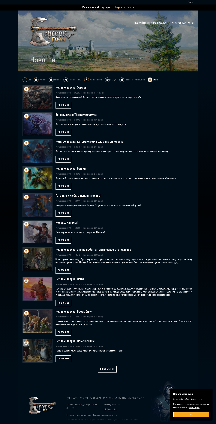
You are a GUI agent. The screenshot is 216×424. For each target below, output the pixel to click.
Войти (191, 2)
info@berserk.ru (110, 409)
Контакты (188, 22)
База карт (163, 22)
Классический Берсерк (96, 7)
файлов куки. (194, 407)
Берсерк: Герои (124, 7)
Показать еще (107, 369)
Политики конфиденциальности (105, 415)
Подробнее (63, 105)
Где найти (140, 22)
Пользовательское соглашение (78, 415)
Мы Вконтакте (136, 398)
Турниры (175, 22)
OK (191, 414)
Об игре (151, 22)
